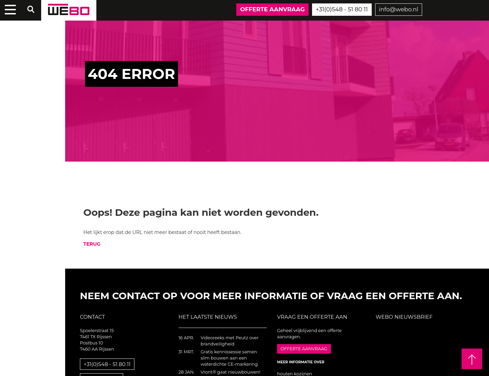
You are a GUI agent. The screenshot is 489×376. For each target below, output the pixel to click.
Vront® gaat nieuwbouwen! (230, 372)
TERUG (91, 244)
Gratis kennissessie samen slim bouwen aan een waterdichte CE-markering (229, 358)
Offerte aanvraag (272, 9)
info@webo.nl (398, 9)
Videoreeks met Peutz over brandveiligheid (230, 340)
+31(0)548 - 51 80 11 (342, 9)
